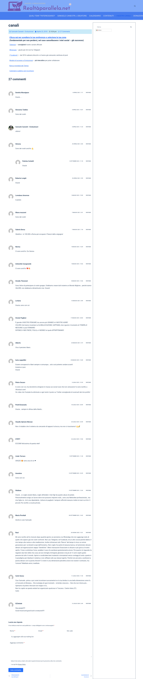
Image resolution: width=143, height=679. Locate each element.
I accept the (18, 664)
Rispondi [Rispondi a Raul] (88, 532)
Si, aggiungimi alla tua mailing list (21, 637)
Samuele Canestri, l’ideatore (72, 16)
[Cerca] (135, 6)
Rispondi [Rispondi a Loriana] (88, 300)
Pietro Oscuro (20, 382)
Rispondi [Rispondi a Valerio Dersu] (88, 229)
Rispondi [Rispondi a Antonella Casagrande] (88, 264)
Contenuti (108, 16)
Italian (98, 30)
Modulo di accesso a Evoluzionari (21, 60)
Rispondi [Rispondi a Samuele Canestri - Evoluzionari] (88, 126)
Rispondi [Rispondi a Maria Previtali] (88, 515)
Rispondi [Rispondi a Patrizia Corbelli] (88, 161)
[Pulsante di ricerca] (131, 27)
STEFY (17, 439)
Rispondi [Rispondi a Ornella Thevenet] (88, 281)
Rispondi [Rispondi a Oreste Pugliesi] (88, 318)
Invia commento (15, 670)
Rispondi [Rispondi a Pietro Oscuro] (88, 382)
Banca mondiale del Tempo (19, 66)
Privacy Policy (22, 664)
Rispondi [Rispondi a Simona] (88, 144)
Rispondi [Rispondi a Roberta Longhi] (88, 178)
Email (40, 631)
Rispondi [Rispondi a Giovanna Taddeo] (88, 109)
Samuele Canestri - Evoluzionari (26, 127)
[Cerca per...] (112, 27)
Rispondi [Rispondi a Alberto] (88, 343)
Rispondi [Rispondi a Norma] (88, 246)
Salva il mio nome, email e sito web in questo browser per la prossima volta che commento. (36, 661)
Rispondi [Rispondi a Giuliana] (88, 490)
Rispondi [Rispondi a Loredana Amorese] (88, 195)
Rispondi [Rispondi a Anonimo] (88, 473)
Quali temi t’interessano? (42, 16)
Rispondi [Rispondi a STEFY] (88, 439)
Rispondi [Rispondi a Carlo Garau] (88, 576)
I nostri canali (123, 16)
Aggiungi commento (17, 643)
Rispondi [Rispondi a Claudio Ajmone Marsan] (88, 422)
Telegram (12, 45)
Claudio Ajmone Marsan (24, 422)
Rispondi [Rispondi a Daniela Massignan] (88, 92)
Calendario (95, 16)
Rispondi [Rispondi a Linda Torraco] (88, 456)
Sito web (70, 631)
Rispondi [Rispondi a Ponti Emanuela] (88, 404)
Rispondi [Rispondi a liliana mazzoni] (88, 212)
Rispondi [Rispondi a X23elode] (88, 603)
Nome (12, 631)
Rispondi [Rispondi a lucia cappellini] (88, 360)
